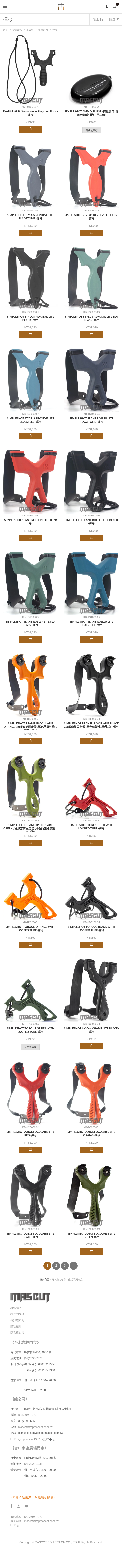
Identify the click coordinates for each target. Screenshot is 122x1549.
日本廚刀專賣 (59, 1279)
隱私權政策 (17, 1332)
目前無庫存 (92, 130)
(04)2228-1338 (33, 1463)
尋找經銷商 (17, 1320)
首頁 (5, 29)
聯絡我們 (15, 1307)
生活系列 (43, 29)
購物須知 (15, 1326)
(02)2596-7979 (33, 1358)
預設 (98, 19)
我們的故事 (17, 1314)
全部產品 (17, 29)
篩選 (114, 19)
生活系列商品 (75, 1279)
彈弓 (54, 29)
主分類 (30, 29)
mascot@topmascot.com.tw (35, 1427)
